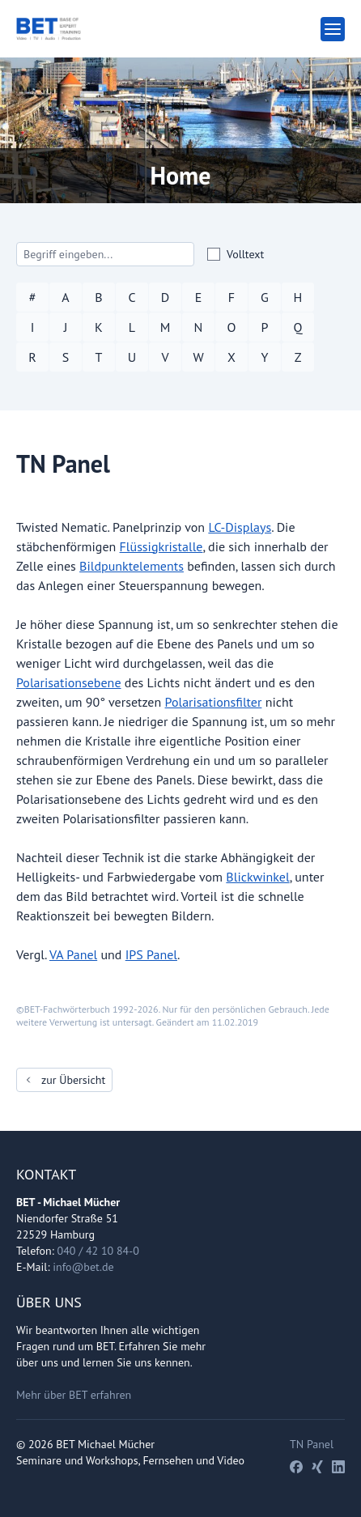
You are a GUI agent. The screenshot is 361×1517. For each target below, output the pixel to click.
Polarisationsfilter (213, 702)
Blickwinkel (257, 877)
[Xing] (317, 1466)
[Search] (105, 254)
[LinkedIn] (338, 1466)
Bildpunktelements (131, 566)
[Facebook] (296, 1466)
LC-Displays (239, 527)
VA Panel (73, 954)
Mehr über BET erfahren (73, 1394)
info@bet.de (83, 1267)
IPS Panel (151, 954)
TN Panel (311, 1444)
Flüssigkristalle (161, 546)
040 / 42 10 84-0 (98, 1250)
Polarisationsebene (68, 682)
